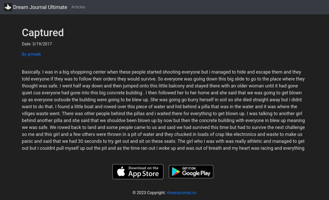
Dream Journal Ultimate (35, 7)
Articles (78, 7)
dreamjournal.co (181, 192)
